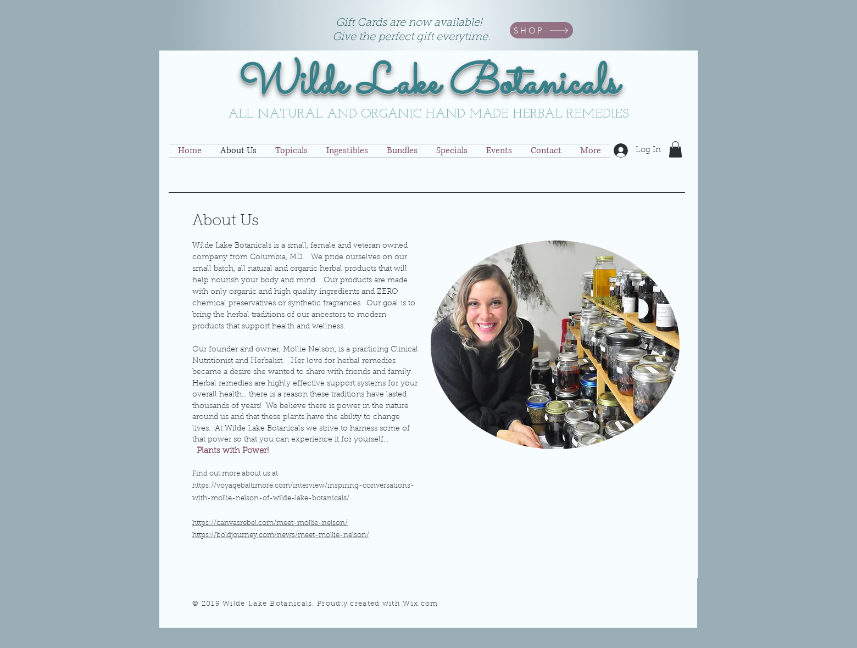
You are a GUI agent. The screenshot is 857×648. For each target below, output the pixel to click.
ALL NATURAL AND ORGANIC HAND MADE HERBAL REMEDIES (428, 114)
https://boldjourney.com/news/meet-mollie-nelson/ (280, 535)
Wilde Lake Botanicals (429, 84)
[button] (675, 149)
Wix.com (420, 603)
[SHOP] (541, 30)
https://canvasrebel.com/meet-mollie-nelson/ (270, 523)
